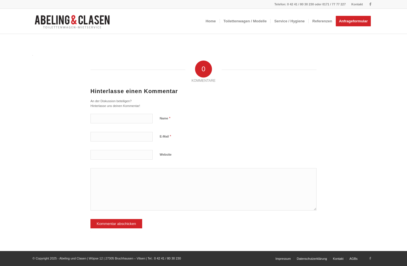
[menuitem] (355, 4)
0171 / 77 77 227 (334, 4)
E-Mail (165, 136)
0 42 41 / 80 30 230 (300, 4)
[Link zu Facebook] (370, 4)
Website (166, 154)
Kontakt (357, 4)
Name (165, 118)
